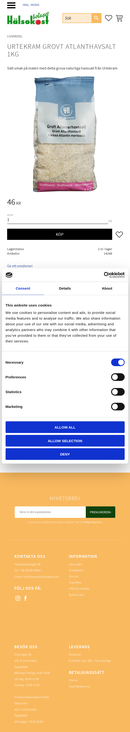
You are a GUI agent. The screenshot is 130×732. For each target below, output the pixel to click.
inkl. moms (31, 5)
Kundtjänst (76, 570)
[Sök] (96, 18)
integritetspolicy (93, 522)
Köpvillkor (75, 582)
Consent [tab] (23, 288)
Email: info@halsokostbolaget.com (36, 577)
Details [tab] (65, 288)
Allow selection (65, 441)
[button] (11, 5)
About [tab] (107, 288)
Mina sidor (75, 564)
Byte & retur (76, 595)
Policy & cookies (79, 589)
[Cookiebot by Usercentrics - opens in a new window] (104, 275)
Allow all (65, 427)
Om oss (73, 577)
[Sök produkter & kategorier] (77, 18)
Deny (65, 454)
